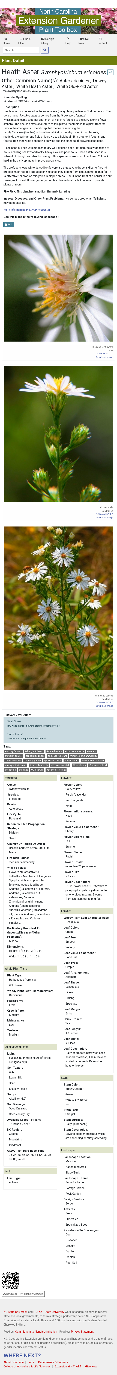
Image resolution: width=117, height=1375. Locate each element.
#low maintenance (74, 751)
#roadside (10, 769)
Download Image (104, 357)
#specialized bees (35, 756)
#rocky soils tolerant (15, 765)
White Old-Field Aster (77, 86)
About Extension (14, 1362)
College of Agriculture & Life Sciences (27, 1366)
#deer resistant (13, 760)
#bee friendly (79, 765)
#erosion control (13, 756)
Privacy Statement (82, 1331)
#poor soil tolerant (56, 769)
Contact (102, 41)
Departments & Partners (53, 1362)
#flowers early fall (60, 765)
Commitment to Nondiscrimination (36, 1331)
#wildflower (37, 769)
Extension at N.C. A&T (68, 1366)
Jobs (31, 1362)
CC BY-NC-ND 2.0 (104, 353)
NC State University (16, 1312)
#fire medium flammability (83, 756)
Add (8, 224)
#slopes (91, 751)
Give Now (83, 41)
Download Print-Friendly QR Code (23, 1293)
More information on (27, 210)
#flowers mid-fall (98, 765)
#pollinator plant (52, 760)
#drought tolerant (34, 751)
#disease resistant (57, 756)
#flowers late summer (93, 760)
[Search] (21, 50)
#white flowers (54, 751)
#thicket (23, 769)
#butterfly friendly (39, 765)
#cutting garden (32, 760)
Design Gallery (47, 41)
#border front (71, 760)
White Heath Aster (34, 86)
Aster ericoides (74, 80)
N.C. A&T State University (48, 1312)
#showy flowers (13, 751)
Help (68, 41)
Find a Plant (24, 41)
